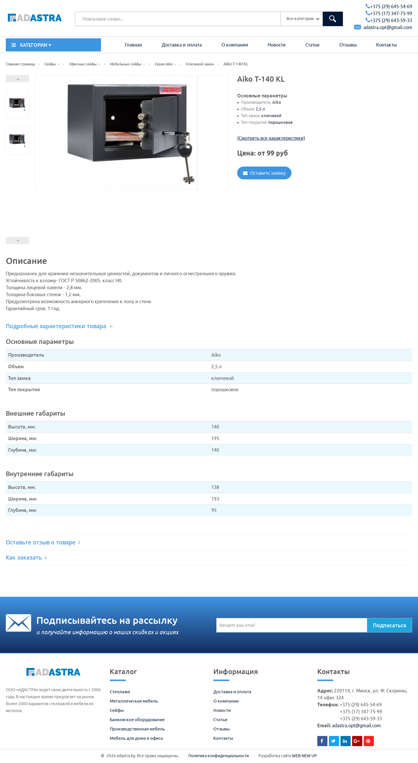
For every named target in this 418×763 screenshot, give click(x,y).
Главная (133, 44)
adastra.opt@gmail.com (383, 27)
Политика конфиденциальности (218, 755)
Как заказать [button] (26, 557)
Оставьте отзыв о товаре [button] (43, 542)
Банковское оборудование (137, 719)
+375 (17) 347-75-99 (388, 13)
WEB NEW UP (304, 755)
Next (17, 78)
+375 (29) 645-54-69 (388, 6)
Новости (277, 44)
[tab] (209, 326)
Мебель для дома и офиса (136, 738)
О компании (234, 44)
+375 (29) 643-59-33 (388, 20)
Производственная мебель (137, 728)
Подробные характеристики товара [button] (59, 326)
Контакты (386, 44)
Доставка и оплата (182, 44)
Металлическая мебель (134, 700)
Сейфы (117, 710)
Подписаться (389, 625)
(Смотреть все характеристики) (271, 138)
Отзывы (348, 44)
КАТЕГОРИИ (31, 45)
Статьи (312, 44)
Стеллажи (120, 691)
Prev (17, 240)
